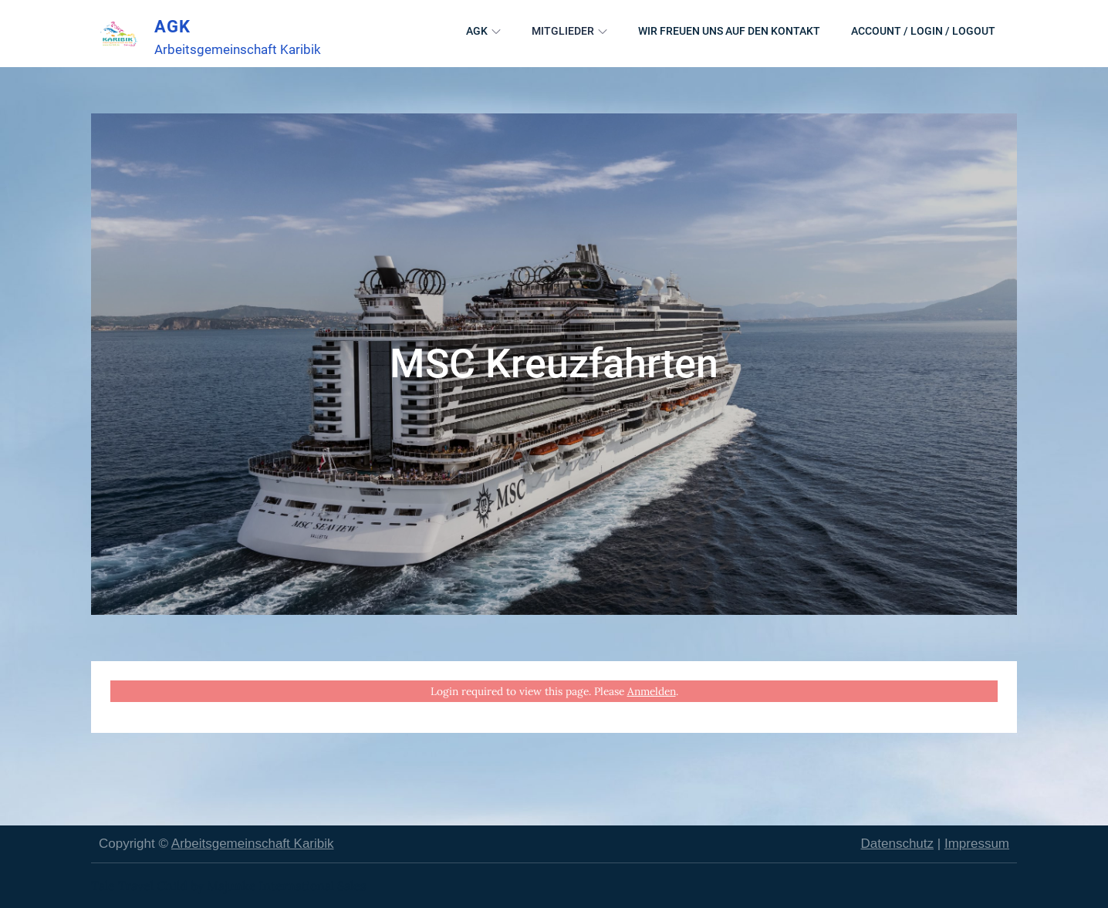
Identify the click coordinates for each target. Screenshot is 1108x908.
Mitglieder (569, 31)
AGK (172, 26)
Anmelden (651, 691)
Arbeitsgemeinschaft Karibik (252, 843)
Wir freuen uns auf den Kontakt (729, 31)
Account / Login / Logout (923, 31)
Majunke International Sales (286, 885)
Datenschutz (897, 843)
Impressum (976, 843)
